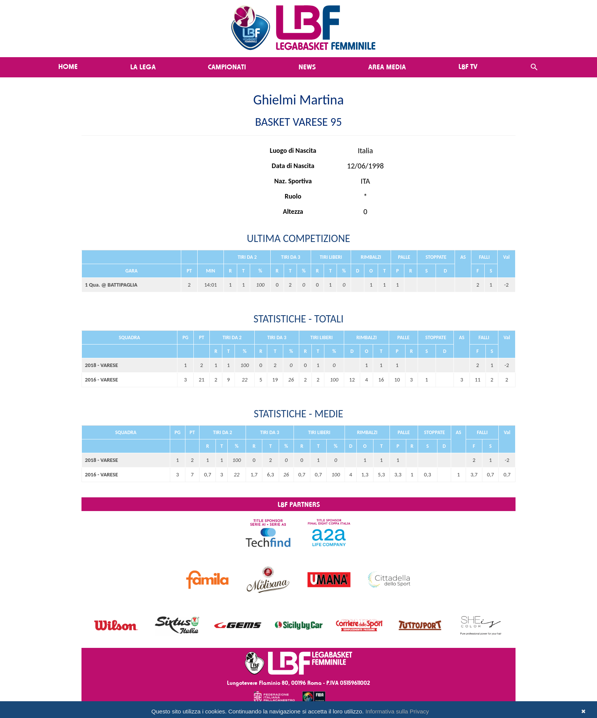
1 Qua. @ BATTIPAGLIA (111, 284)
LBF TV (467, 66)
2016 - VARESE (101, 379)
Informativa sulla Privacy (397, 711)
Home (68, 66)
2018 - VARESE (101, 365)
